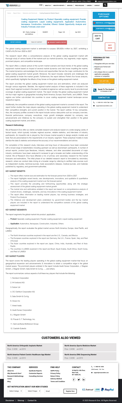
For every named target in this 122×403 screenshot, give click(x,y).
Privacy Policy (55, 373)
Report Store (16, 13)
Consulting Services (36, 376)
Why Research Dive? (14, 373)
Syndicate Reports (35, 371)
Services (70, 5)
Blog (9, 381)
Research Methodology (15, 376)
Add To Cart (98, 37)
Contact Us (32, 400)
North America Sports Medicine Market (80, 346)
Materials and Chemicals (30, 13)
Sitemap (21, 400)
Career (9, 379)
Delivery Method (56, 379)
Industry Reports (58, 5)
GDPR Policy (55, 371)
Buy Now (110, 46)
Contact (97, 5)
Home (40, 5)
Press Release (79, 5)
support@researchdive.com (105, 1)
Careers (89, 5)
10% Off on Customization (103, 82)
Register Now (70, 391)
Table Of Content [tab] (36, 42)
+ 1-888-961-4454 (75, 1)
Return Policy (55, 376)
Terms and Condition (58, 381)
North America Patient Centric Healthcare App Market (29, 355)
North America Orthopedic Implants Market (24, 346)
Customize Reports (35, 373)
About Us (48, 5)
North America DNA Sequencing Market (80, 355)
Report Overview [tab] (15, 42)
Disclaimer (10, 400)
